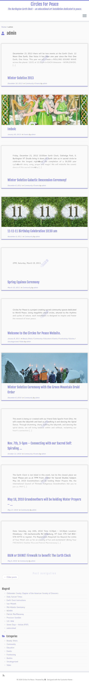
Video (22, 341)
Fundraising (63, 338)
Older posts (10, 577)
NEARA (10, 610)
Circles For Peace (44, 4)
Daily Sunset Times (14, 597)
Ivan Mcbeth (11, 603)
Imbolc (11, 129)
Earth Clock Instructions (16, 600)
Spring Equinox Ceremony (23, 282)
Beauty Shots (27, 338)
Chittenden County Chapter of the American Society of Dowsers (32, 593)
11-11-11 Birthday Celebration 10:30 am (32, 231)
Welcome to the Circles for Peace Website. (34, 333)
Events (37, 83)
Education (47, 338)
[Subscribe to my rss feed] (4, 675)
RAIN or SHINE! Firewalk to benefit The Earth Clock (39, 555)
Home (3, 27)
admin (45, 83)
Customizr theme (66, 680)
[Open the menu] (85, 16)
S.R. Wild (10, 621)
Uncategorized (13, 341)
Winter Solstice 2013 (20, 78)
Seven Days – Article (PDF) (17, 624)
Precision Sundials (14, 617)
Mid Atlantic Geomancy (16, 607)
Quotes (72, 338)
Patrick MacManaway (15, 614)
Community (29, 83)
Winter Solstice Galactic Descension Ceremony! (37, 180)
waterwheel (11, 628)
